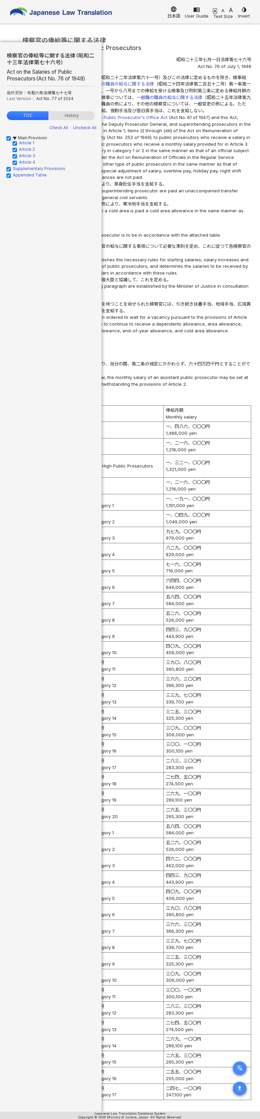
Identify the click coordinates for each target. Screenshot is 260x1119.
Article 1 (26, 142)
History (72, 115)
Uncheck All (84, 127)
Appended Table (30, 174)
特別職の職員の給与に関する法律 (121, 84)
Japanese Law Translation (61, 13)
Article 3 (27, 155)
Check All (58, 127)
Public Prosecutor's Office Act (136, 117)
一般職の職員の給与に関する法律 (169, 97)
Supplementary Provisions (39, 168)
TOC (27, 115)
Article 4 (27, 162)
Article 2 (27, 149)
